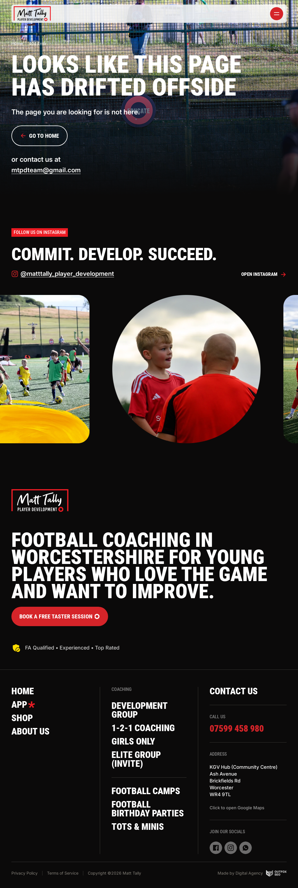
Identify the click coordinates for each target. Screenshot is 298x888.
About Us (33, 736)
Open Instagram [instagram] (262, 275)
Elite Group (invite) (139, 764)
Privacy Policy (24, 874)
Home (17, 43)
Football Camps (134, 802)
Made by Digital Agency (252, 874)
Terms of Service (62, 874)
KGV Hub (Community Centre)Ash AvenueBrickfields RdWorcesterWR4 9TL (246, 783)
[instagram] (230, 850)
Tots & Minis (141, 855)
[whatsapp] (245, 850)
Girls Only (136, 746)
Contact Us (237, 693)
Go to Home (39, 135)
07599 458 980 (240, 731)
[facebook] (216, 850)
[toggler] (276, 13)
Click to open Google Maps (237, 811)
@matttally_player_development (65, 275)
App (24, 707)
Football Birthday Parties (134, 831)
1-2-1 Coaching (148, 731)
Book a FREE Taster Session (59, 617)
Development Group (143, 712)
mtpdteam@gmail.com (47, 170)
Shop (23, 722)
